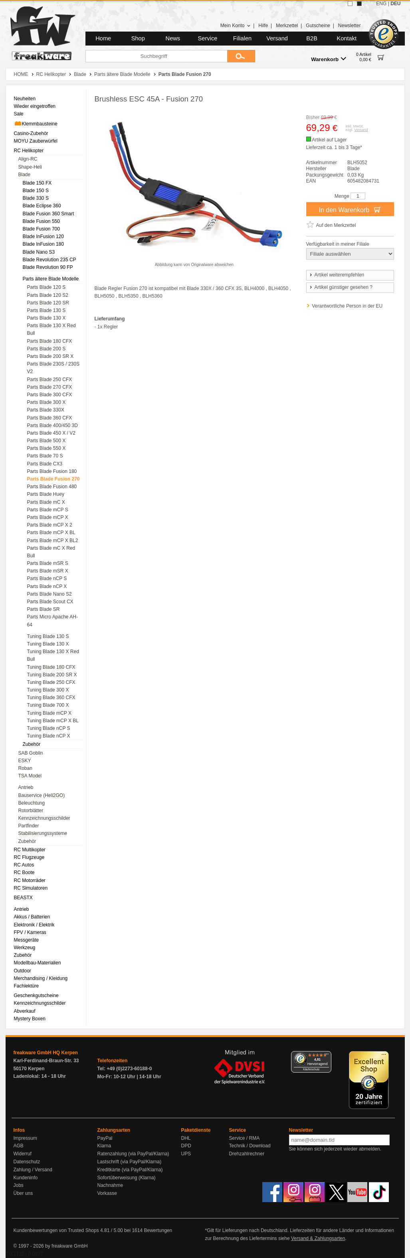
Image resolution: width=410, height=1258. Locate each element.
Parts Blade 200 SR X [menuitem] (50, 356)
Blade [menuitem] (24, 174)
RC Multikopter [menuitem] (30, 850)
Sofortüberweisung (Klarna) (126, 1177)
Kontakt (347, 38)
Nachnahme (110, 1185)
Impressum (25, 1138)
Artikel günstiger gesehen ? (340, 287)
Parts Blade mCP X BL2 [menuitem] (52, 540)
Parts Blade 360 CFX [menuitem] (49, 418)
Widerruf (23, 1154)
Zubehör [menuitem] (32, 744)
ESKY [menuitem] (24, 760)
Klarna (104, 1146)
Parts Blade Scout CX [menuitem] (50, 601)
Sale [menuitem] (19, 114)
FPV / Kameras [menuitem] (30, 932)
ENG (381, 3)
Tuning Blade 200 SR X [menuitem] (52, 675)
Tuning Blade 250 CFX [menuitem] (51, 682)
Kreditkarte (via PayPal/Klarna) (130, 1170)
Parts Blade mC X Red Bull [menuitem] (51, 551)
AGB (19, 1146)
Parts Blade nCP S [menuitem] (47, 578)
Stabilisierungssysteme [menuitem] (42, 833)
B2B (311, 38)
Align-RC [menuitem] (28, 159)
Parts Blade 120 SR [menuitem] (48, 303)
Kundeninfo (26, 1177)
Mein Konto (235, 25)
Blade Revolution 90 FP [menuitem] (48, 267)
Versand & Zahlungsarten (318, 1238)
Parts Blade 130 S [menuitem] (46, 310)
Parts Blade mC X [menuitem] (46, 502)
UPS (186, 1154)
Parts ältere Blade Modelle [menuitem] (51, 279)
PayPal (105, 1138)
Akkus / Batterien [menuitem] (32, 917)
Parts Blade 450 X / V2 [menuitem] (51, 433)
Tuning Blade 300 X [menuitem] (48, 690)
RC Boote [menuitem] (24, 872)
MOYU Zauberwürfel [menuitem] (35, 141)
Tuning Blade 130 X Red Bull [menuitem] (53, 655)
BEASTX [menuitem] (23, 897)
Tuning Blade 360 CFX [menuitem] (51, 697)
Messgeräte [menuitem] (26, 940)
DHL (186, 1138)
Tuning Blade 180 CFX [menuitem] (51, 667)
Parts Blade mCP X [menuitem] (47, 517)
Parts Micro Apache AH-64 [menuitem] (52, 620)
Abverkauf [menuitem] (25, 1011)
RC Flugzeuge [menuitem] (29, 857)
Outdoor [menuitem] (22, 971)
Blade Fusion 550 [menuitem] (41, 221)
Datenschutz (27, 1162)
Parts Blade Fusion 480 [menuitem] (52, 486)
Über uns (23, 1193)
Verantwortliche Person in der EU (347, 306)
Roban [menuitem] (25, 768)
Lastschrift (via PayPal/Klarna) (129, 1162)
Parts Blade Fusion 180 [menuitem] (52, 471)
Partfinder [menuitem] (28, 826)
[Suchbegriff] (156, 56)
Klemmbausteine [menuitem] (35, 123)
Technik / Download (250, 1146)
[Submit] (241, 56)
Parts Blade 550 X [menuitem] (46, 448)
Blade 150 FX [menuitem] (37, 183)
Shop (138, 38)
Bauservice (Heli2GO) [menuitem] (41, 795)
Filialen (242, 38)
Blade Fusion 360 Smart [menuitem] (48, 214)
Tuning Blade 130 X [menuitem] (48, 644)
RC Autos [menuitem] (24, 865)
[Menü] (326, 1056)
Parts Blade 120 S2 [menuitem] (47, 295)
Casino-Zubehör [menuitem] (31, 133)
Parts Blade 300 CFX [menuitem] (49, 394)
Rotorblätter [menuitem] (31, 810)
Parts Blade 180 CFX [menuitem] (49, 341)
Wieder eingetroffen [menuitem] (35, 106)
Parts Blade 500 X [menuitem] (46, 440)
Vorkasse (107, 1193)
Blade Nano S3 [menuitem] (39, 252)
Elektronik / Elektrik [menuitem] (34, 925)
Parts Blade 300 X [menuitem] (46, 402)
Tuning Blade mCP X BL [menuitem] (53, 720)
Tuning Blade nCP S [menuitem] (48, 728)
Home (103, 38)
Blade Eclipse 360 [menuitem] (42, 206)
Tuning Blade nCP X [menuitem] (48, 736)
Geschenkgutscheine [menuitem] (36, 995)
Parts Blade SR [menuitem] (43, 609)
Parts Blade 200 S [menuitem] (46, 349)
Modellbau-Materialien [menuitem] (37, 963)
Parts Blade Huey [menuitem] (45, 494)
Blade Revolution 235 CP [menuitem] (49, 259)
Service (208, 38)
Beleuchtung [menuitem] (31, 803)
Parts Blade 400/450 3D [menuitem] (52, 425)
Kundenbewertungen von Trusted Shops (56, 1230)
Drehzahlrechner (247, 1154)
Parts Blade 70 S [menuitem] (45, 456)
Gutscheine (318, 25)
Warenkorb (328, 59)
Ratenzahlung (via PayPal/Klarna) (133, 1154)
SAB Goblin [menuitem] (30, 753)
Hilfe (263, 25)
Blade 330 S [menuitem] (36, 198)
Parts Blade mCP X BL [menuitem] (51, 532)
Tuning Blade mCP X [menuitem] (49, 713)
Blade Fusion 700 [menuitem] (41, 229)
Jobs (19, 1185)
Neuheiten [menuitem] (25, 98)
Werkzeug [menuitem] (25, 947)
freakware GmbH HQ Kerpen (46, 1052)
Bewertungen (158, 1230)
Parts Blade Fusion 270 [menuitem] (53, 479)
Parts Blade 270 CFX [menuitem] (49, 387)
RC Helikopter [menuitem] (29, 150)
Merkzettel (287, 25)
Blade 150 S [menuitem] (36, 190)
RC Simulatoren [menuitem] (31, 888)
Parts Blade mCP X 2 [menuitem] (49, 525)
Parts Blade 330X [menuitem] (45, 410)
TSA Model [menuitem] (30, 776)
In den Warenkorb (350, 209)
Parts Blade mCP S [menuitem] (47, 510)
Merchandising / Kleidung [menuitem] (41, 978)
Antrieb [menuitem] (26, 787)
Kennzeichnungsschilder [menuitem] (44, 818)
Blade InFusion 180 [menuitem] (43, 244)
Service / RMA (244, 1138)
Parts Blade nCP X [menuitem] (47, 586)
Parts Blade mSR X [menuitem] (47, 571)
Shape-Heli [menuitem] (30, 167)
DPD (186, 1146)
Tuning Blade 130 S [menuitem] (48, 636)
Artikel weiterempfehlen (336, 275)
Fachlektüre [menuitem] (26, 986)
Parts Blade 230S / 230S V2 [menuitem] (53, 367)
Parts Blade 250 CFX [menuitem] (49, 379)
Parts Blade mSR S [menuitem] (47, 563)
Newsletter (349, 25)
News (173, 38)
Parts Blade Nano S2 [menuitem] (49, 594)
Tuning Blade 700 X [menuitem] (48, 705)
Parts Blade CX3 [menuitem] (45, 464)
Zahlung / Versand (33, 1170)
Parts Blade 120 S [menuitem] (46, 287)
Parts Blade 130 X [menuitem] (46, 318)
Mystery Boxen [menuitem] (30, 1019)
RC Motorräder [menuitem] (30, 880)
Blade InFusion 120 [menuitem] (43, 236)
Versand (277, 38)
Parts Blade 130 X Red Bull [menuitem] (51, 329)
